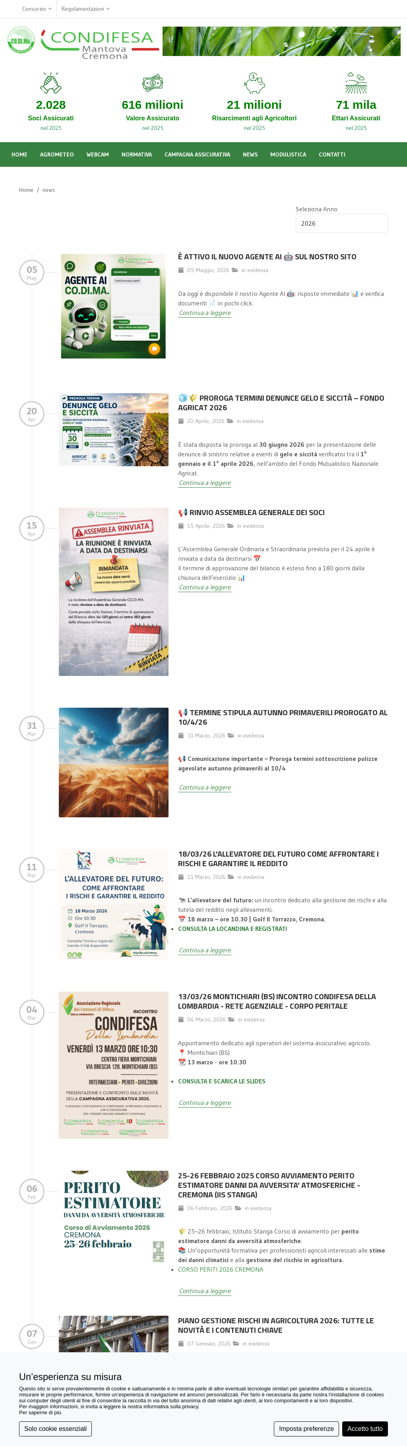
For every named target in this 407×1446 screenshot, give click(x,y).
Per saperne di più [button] (40, 1412)
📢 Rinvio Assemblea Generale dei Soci (251, 512)
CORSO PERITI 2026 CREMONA (220, 1269)
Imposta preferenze (306, 1428)
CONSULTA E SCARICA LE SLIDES (222, 1081)
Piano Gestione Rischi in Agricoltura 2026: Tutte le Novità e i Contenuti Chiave (276, 1325)
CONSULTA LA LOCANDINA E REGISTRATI (232, 928)
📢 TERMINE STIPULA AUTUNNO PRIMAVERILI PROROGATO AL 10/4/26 (283, 717)
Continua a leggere (205, 313)
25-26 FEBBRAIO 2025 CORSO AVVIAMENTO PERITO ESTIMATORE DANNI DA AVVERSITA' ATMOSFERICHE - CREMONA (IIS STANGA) (269, 1185)
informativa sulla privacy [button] (170, 1406)
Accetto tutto (365, 1428)
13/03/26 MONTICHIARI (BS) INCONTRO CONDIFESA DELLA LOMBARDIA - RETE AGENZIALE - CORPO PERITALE (277, 1001)
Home (26, 189)
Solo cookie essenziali (55, 1428)
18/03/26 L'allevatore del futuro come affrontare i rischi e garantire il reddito (278, 858)
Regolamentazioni (86, 9)
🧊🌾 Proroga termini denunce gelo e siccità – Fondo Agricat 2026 (281, 402)
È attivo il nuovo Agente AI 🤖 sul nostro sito (267, 256)
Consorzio (37, 9)
